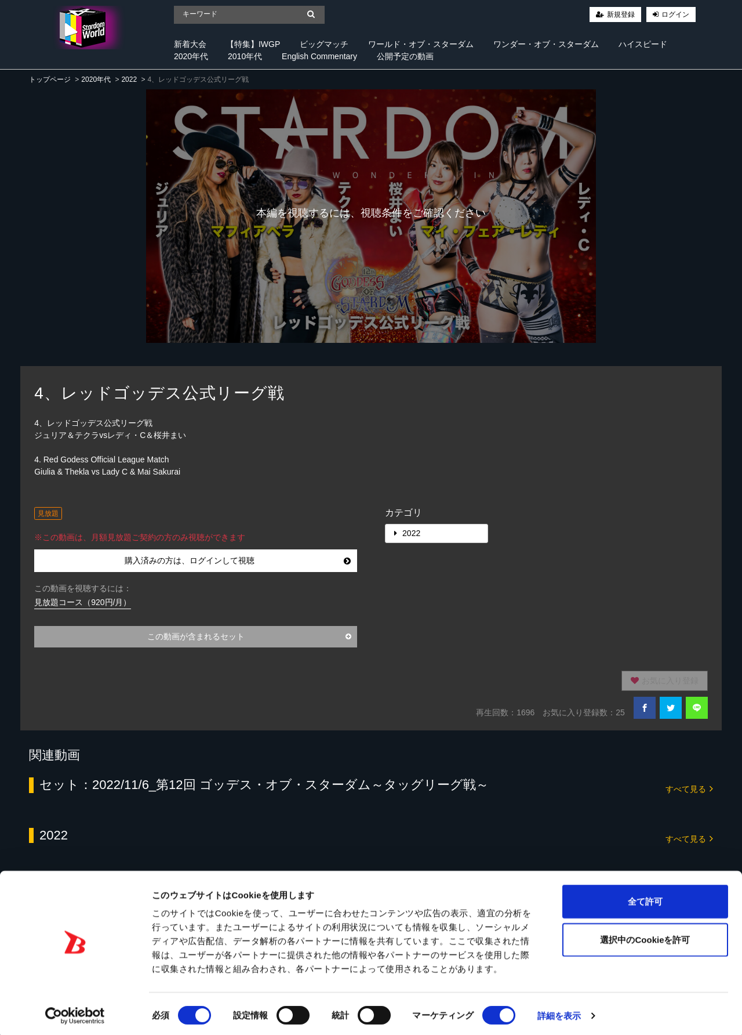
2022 (129, 79)
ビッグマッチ (324, 44)
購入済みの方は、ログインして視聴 (238, 560)
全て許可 (645, 898)
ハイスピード (643, 44)
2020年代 (191, 56)
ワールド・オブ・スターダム (421, 44)
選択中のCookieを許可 (645, 936)
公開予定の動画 (405, 56)
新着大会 (190, 44)
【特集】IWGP (253, 44)
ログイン (675, 14)
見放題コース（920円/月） (82, 602)
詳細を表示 (559, 1012)
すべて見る (689, 788)
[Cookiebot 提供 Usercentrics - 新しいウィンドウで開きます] (75, 1012)
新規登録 (621, 14)
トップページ (50, 79)
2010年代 (245, 56)
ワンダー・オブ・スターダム (546, 44)
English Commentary (319, 56)
